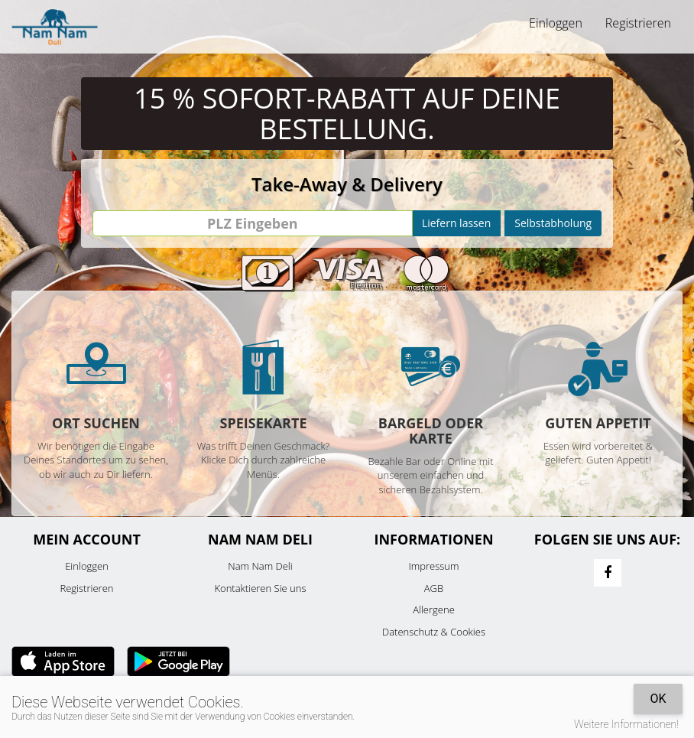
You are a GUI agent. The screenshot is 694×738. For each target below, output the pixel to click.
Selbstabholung (553, 223)
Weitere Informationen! (626, 724)
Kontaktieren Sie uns (260, 588)
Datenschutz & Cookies (433, 632)
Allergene (434, 609)
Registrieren (638, 23)
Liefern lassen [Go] (456, 223)
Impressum (434, 566)
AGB (433, 588)
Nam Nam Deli (260, 566)
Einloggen (555, 23)
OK (658, 698)
